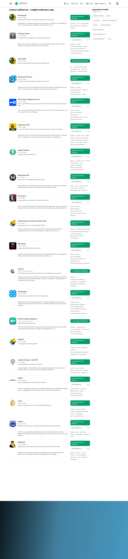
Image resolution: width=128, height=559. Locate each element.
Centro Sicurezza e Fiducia (17, 485)
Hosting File (83, 25)
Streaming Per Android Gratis (77, 259)
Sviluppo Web (73, 354)
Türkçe (17, 509)
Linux (81, 163)
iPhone (77, 110)
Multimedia (86, 263)
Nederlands (62, 507)
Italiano (47, 507)
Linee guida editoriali (15, 493)
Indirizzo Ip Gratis (74, 25)
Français (30, 507)
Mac (71, 67)
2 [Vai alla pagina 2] (16, 466)
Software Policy (41, 489)
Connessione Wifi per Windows (78, 309)
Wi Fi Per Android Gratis (76, 112)
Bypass (72, 142)
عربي (10, 507)
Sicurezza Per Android (76, 119)
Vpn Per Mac (73, 188)
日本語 (52, 507)
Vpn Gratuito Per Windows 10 (77, 144)
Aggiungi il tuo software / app (16, 496)
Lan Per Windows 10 (75, 90)
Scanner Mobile (74, 163)
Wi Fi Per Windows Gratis (76, 306)
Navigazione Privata (75, 190)
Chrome (78, 206)
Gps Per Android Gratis (76, 370)
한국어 (56, 507)
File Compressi (84, 23)
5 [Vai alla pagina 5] (32, 466)
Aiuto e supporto (14, 488)
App (66, 3)
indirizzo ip (84, 69)
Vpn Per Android (80, 368)
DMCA (67, 483)
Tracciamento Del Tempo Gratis (78, 313)
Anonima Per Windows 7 (76, 233)
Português (74, 507)
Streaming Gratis (74, 261)
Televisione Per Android (76, 263)
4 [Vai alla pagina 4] (27, 466)
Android (78, 44)
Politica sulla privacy (71, 490)
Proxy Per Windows (82, 457)
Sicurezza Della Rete (81, 347)
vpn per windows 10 (75, 331)
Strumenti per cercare (76, 211)
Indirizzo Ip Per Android (82, 137)
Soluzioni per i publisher (44, 483)
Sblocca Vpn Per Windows (77, 236)
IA (82, 3)
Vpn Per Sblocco (74, 238)
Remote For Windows (75, 94)
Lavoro (11, 490)
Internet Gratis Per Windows (77, 304)
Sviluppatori (100, 3)
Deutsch (15, 507)
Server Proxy (86, 329)
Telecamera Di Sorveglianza (77, 283)
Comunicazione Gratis (76, 53)
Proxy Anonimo (82, 354)
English (20, 507)
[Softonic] (21, 3)
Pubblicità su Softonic (43, 492)
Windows (72, 23)
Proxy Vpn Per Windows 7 (76, 333)
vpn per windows (80, 409)
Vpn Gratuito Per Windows (83, 229)
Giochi (74, 3)
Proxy (86, 117)
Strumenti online (14, 499)
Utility (84, 94)
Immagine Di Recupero (76, 393)
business (72, 137)
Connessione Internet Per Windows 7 (79, 140)
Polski (68, 507)
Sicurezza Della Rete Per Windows (79, 352)
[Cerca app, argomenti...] (110, 3)
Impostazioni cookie (71, 495)
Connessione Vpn (80, 327)
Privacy (72, 413)
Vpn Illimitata (73, 459)
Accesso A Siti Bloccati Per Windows (79, 231)
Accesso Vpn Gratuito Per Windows (79, 411)
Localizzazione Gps (75, 372)
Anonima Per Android (75, 213)
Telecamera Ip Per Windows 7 (77, 48)
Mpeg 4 (85, 46)
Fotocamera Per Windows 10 (77, 279)
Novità (89, 3)
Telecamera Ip (74, 281)
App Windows (79, 434)
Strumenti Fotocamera (76, 46)
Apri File (72, 28)
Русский (79, 507)
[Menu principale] (10, 3)
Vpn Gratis (73, 349)
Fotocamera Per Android (76, 395)
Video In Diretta (74, 391)
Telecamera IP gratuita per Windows (79, 51)
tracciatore (81, 188)
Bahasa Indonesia (39, 507)
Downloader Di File (75, 69)
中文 (27, 509)
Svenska (85, 507)
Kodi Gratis (83, 432)
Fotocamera (73, 286)
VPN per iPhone (74, 115)
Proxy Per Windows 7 (75, 329)
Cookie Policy (69, 493)
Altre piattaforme (80, 40)
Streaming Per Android (81, 142)
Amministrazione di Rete (76, 169)
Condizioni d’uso (70, 488)
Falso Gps (85, 370)
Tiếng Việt (23, 509)
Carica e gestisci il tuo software (43, 486)
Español (25, 507)
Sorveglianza (82, 281)
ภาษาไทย (11, 509)
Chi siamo (12, 483)
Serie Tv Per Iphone (75, 256)
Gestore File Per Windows (80, 67)
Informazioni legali (70, 485)
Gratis (77, 23)
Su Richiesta (79, 413)
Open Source (73, 71)
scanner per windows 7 (76, 165)
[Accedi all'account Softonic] (117, 3)
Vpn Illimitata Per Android (76, 117)
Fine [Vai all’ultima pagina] (86, 466)
